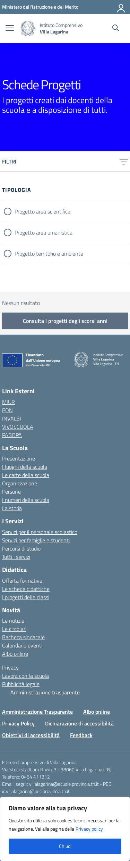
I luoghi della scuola (24, 467)
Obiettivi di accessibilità (31, 735)
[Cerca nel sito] (115, 28)
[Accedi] (121, 7)
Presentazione (18, 458)
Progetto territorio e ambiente (49, 253)
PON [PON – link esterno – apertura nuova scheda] (7, 410)
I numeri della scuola (25, 500)
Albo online (15, 654)
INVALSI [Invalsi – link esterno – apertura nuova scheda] (11, 418)
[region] (65, 829)
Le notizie (13, 620)
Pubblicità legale (21, 684)
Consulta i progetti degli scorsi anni (65, 321)
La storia (12, 508)
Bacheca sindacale (23, 637)
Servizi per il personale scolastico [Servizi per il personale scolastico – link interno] (39, 532)
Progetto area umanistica (43, 232)
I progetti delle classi (25, 597)
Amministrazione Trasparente (37, 711)
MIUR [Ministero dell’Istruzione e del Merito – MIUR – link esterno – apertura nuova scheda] (8, 402)
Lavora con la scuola (25, 676)
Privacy (10, 667)
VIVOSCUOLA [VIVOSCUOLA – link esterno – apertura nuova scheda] (17, 427)
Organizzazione (19, 483)
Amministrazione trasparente (45, 692)
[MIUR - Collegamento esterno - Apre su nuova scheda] (40, 6)
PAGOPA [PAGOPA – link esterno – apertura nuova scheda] (12, 435)
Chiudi (65, 846)
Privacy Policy (18, 723)
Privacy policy (89, 828)
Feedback (81, 735)
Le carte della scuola (25, 475)
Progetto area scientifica (42, 211)
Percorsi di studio (21, 548)
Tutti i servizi (16, 557)
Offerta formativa (22, 580)
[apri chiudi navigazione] (10, 28)
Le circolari (14, 629)
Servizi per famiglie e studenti (36, 540)
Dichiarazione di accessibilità (79, 723)
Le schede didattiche (26, 589)
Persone (11, 491)
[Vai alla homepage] (28, 28)
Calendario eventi (22, 645)
